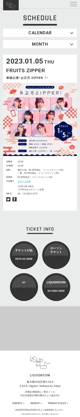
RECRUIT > (36, 403)
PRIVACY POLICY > (58, 403)
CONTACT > (18, 403)
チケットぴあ (24, 181)
